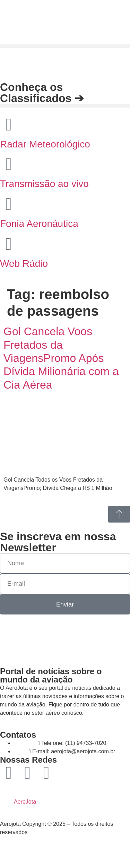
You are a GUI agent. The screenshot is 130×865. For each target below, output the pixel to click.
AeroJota (25, 802)
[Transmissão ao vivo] (8, 164)
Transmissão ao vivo (44, 183)
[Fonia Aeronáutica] (8, 204)
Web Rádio (24, 263)
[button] (65, 46)
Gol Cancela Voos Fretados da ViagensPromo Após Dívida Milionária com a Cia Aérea (61, 358)
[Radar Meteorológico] (8, 124)
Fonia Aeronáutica (39, 223)
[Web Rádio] (8, 244)
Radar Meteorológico (45, 144)
